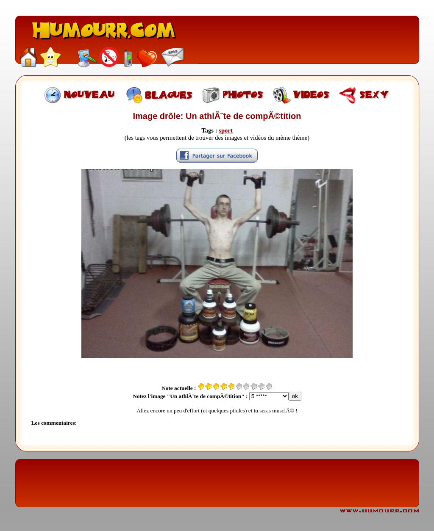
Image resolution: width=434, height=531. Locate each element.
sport (226, 130)
